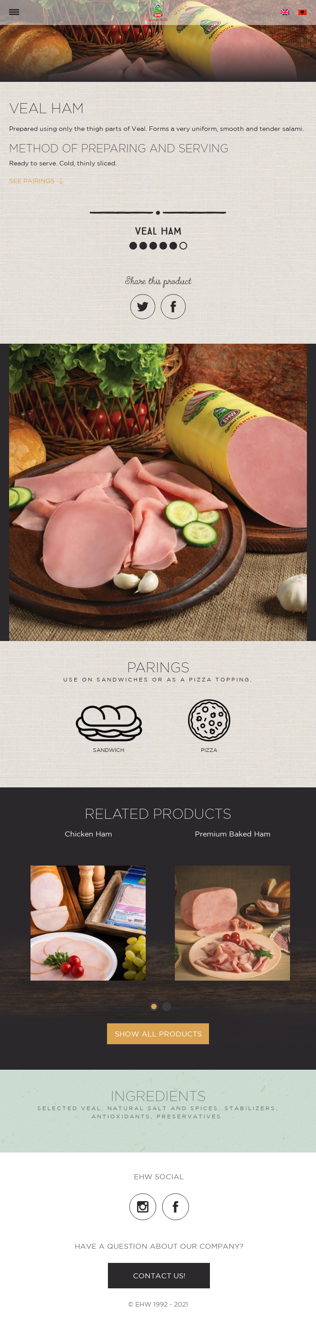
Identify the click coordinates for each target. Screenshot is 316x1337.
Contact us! (159, 1276)
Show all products (158, 1034)
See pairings (32, 181)
